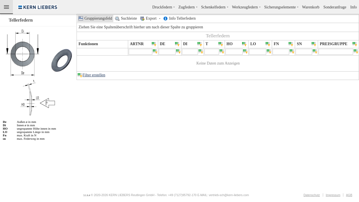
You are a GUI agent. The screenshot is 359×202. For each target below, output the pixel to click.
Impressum (333, 195)
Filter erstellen (93, 75)
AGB (349, 195)
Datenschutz (311, 195)
